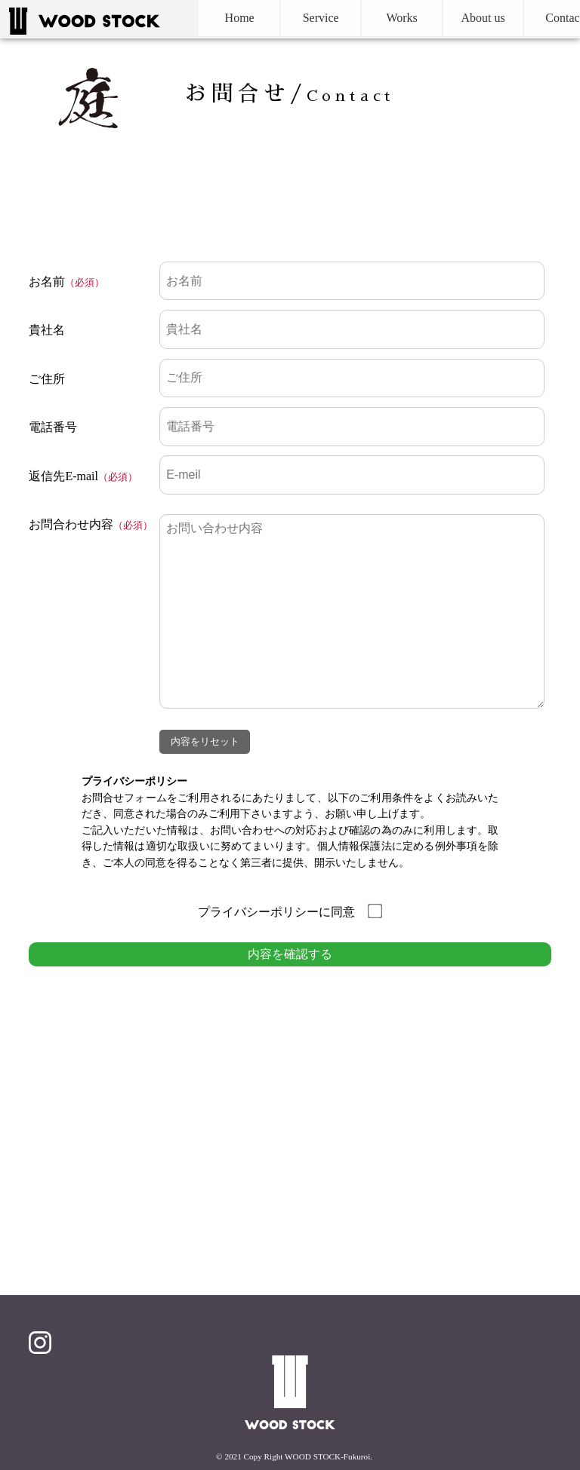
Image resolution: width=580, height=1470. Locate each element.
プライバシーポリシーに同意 (290, 911)
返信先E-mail (63, 476)
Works (377, 18)
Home (215, 18)
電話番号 (53, 427)
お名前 (47, 281)
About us (458, 18)
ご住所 (47, 378)
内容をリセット (205, 741)
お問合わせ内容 (71, 524)
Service (296, 18)
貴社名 (47, 329)
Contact (539, 18)
